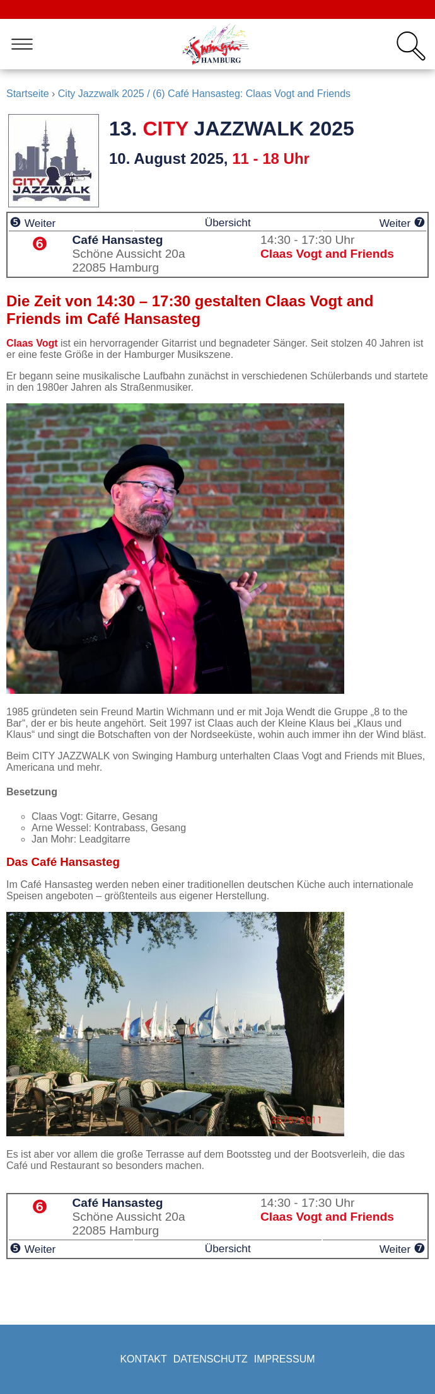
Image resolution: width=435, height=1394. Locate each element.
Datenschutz (210, 1359)
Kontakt (143, 1359)
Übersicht (228, 222)
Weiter (32, 223)
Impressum (284, 1359)
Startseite (27, 93)
